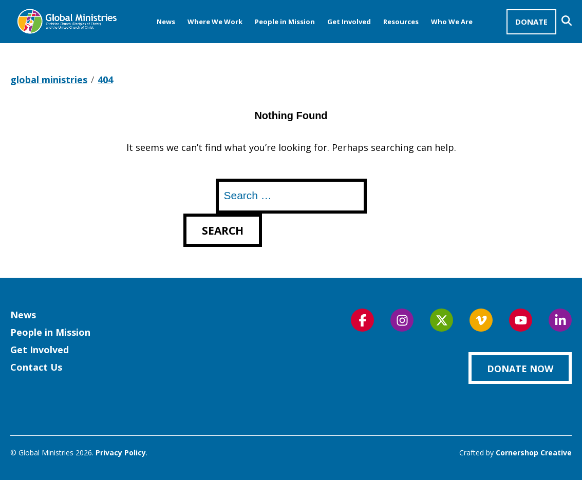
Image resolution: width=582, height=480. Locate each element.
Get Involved (349, 21)
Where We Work (214, 21)
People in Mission (285, 21)
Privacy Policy (121, 452)
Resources (401, 21)
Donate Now (520, 368)
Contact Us (36, 367)
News (166, 21)
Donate (531, 21)
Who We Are (452, 21)
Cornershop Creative (534, 452)
